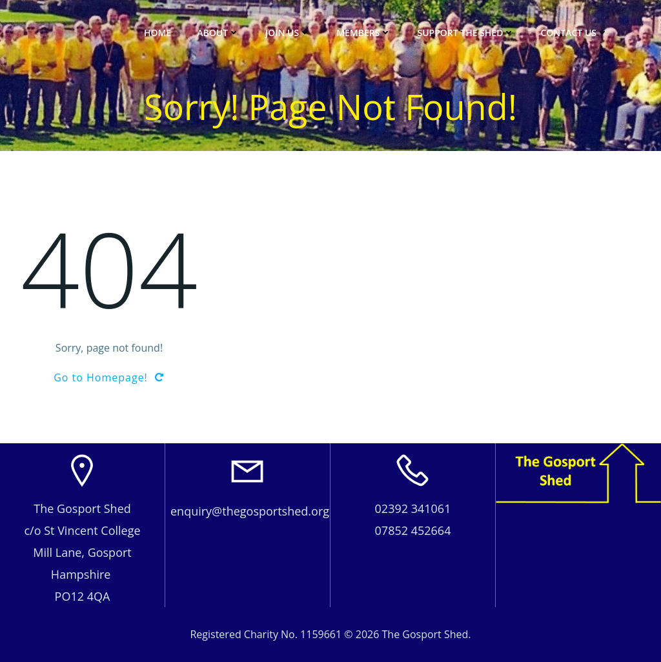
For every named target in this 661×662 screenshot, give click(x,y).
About (218, 32)
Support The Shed (465, 32)
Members (363, 32)
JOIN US (287, 32)
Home (157, 32)
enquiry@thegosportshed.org (249, 511)
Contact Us (574, 32)
